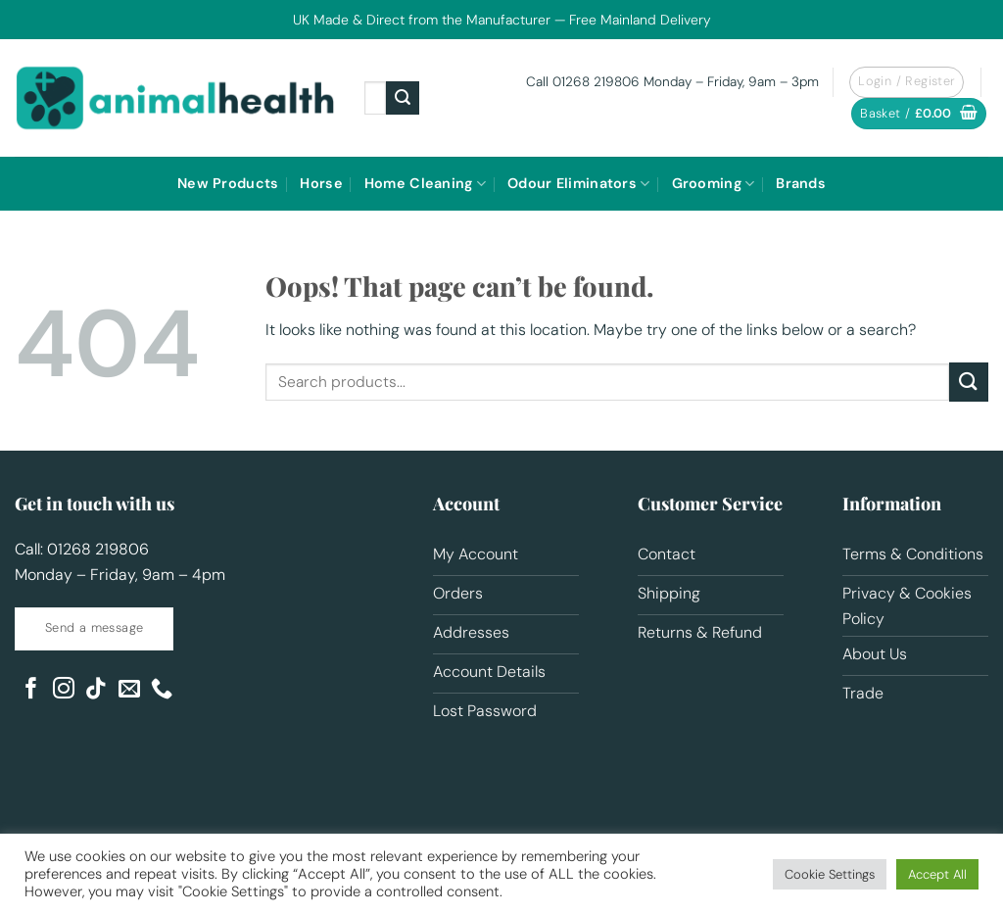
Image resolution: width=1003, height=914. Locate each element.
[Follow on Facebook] (31, 690)
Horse (321, 183)
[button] (918, 114)
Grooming (713, 183)
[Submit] (402, 98)
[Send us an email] (129, 690)
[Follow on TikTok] (96, 690)
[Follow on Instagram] (63, 690)
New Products (227, 183)
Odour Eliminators (578, 183)
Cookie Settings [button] (830, 874)
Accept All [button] (937, 874)
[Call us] (161, 690)
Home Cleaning (425, 183)
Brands (801, 183)
